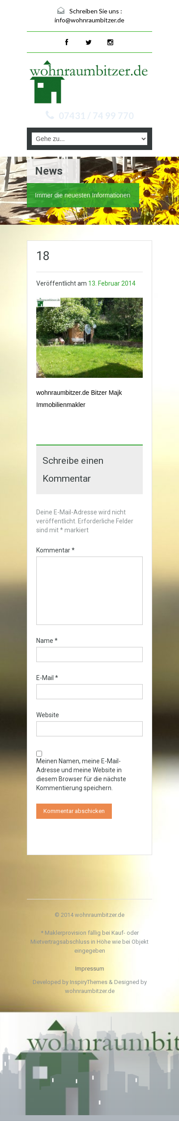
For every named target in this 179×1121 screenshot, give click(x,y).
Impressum (89, 968)
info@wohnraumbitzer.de (89, 20)
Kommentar (55, 550)
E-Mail (47, 677)
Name (47, 640)
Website (47, 715)
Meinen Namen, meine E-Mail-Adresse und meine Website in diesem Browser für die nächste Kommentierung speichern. (81, 774)
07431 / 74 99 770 (96, 115)
